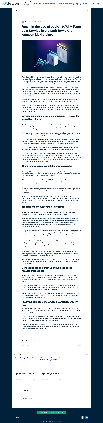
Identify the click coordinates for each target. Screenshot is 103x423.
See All (87, 354)
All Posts (16, 11)
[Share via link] (34, 340)
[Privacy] (17, 417)
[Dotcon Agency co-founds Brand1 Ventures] (25, 363)
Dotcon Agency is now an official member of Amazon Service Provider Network (51, 374)
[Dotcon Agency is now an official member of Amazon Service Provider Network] (51, 363)
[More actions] (80, 22)
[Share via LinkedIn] (30, 340)
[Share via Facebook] (22, 340)
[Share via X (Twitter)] (26, 340)
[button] (87, 10)
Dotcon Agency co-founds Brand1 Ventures (25, 374)
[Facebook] (82, 417)
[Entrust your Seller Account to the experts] (51, 412)
